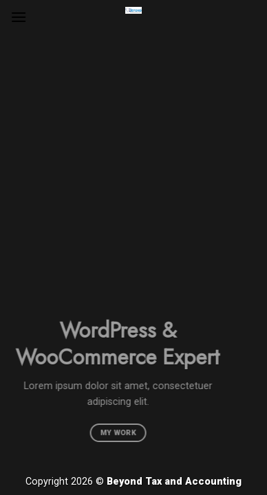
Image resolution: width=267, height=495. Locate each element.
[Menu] (18, 17)
